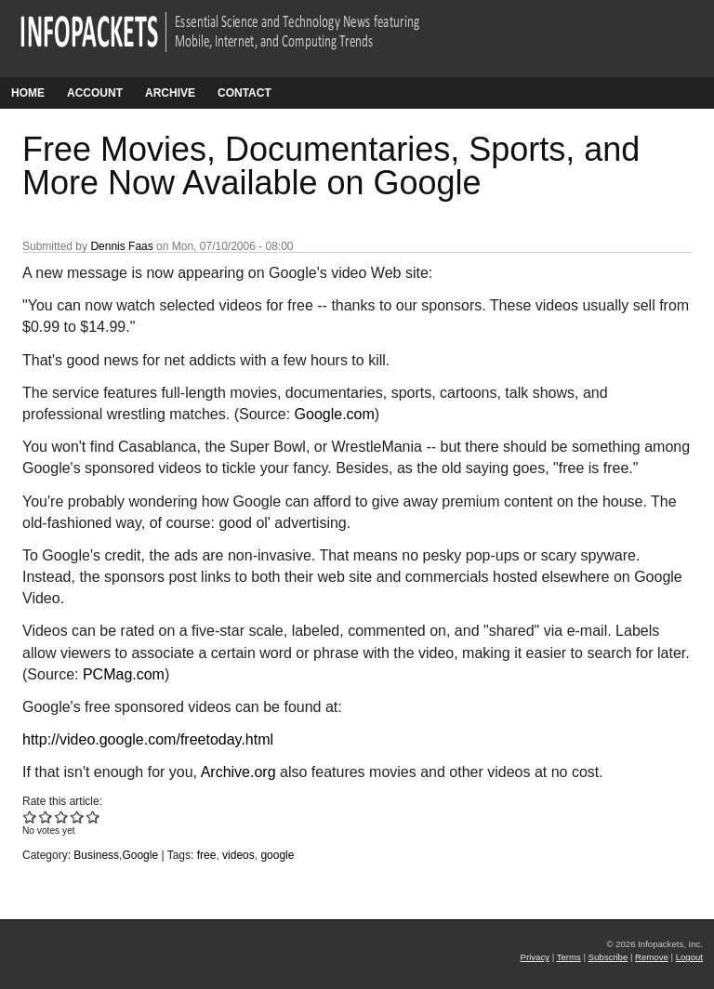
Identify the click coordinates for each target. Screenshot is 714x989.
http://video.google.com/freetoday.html (147, 739)
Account (95, 92)
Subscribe (608, 957)
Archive (170, 92)
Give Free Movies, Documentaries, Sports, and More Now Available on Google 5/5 (93, 817)
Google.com (335, 414)
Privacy (535, 957)
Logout (689, 957)
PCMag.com (124, 674)
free (207, 855)
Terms (569, 957)
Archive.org (238, 772)
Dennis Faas (121, 246)
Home (28, 92)
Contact (244, 92)
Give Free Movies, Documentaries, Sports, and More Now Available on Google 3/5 (62, 817)
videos (238, 855)
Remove (651, 957)
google (277, 855)
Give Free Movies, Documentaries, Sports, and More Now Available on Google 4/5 (78, 817)
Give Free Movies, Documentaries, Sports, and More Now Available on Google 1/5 (30, 817)
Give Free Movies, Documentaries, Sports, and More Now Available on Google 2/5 (46, 817)
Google (140, 855)
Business (96, 855)
